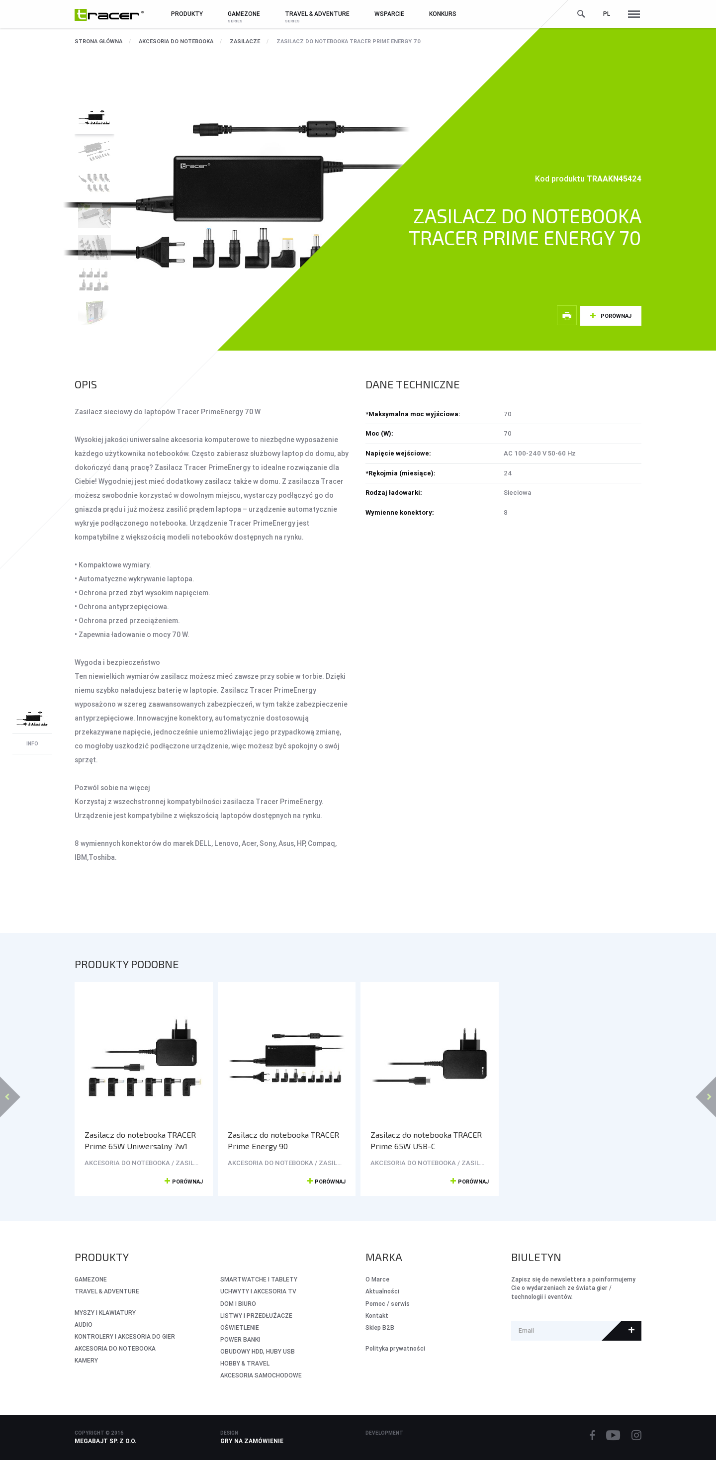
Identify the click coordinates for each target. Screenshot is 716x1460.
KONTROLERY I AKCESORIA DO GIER (125, 1336)
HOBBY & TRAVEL (244, 1363)
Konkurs (442, 13)
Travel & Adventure (107, 1291)
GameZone (91, 1279)
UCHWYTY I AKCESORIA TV (258, 1291)
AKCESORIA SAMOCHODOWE (261, 1375)
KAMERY (86, 1360)
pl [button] (606, 13)
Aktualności (382, 1291)
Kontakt (376, 1315)
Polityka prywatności (395, 1348)
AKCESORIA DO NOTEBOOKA (176, 41)
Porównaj (616, 315)
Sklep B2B (379, 1327)
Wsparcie (389, 13)
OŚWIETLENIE (239, 1327)
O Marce (377, 1279)
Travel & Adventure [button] (317, 13)
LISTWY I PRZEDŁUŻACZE (256, 1315)
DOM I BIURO (238, 1303)
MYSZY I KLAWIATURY (105, 1312)
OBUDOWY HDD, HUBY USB (257, 1351)
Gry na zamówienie (251, 1441)
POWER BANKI (240, 1339)
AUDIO (83, 1324)
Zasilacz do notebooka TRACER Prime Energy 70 (348, 41)
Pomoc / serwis (387, 1303)
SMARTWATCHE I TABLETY (258, 1279)
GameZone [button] (244, 13)
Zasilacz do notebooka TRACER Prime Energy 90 (283, 1140)
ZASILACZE (245, 41)
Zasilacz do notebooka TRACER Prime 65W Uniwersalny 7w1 (140, 1140)
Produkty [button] (187, 13)
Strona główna (98, 41)
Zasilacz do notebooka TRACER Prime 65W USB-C (426, 1140)
